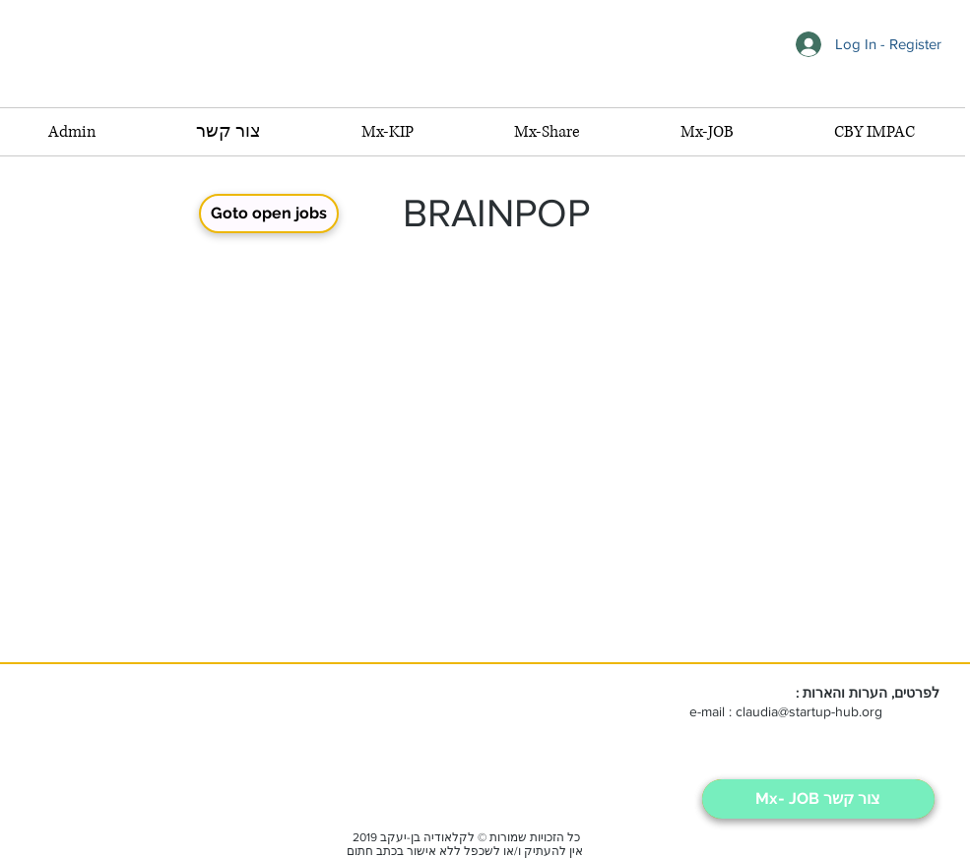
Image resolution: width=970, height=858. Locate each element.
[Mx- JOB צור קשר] (818, 799)
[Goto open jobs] (269, 213)
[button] (707, 131)
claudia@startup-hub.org (809, 711)
